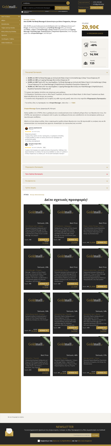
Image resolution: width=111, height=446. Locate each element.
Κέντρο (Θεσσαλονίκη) (37, 195)
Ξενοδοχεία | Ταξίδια (7, 39)
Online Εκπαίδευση (6, 43)
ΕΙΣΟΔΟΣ (82, 11)
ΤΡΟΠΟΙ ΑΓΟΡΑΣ (84, 7)
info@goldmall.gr (98, 4)
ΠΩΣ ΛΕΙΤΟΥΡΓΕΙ (84, 2)
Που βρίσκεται (30, 181)
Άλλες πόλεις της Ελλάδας (8, 31)
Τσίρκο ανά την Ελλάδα (8, 28)
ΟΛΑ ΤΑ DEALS (10, 17)
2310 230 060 (97, 2)
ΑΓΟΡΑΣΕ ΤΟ (43, 240)
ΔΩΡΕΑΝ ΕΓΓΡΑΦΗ (96, 7)
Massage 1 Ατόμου (29, 19)
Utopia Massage (30, 109)
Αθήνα (3, 20)
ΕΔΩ (73, 103)
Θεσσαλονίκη (5, 24)
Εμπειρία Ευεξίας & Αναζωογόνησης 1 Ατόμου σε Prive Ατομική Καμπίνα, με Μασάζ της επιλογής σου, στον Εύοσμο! (36, 318)
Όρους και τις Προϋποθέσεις (38, 11)
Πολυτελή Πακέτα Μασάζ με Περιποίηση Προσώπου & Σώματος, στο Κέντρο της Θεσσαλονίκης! (95, 362)
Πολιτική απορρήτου (54, 11)
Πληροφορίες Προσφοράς (34, 167)
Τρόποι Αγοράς (30, 188)
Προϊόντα (4, 35)
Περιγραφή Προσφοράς (33, 72)
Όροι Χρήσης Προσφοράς (34, 174)
